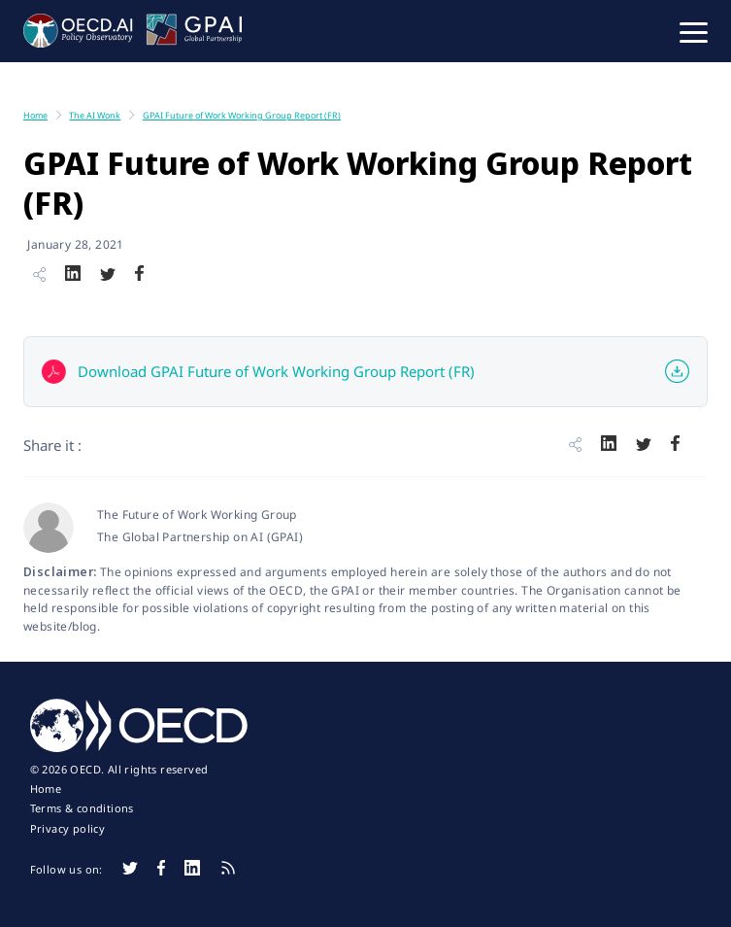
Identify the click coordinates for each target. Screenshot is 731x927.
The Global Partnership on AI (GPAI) (200, 537)
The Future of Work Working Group (197, 514)
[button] (694, 31)
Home (46, 789)
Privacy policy (68, 829)
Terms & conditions (82, 808)
